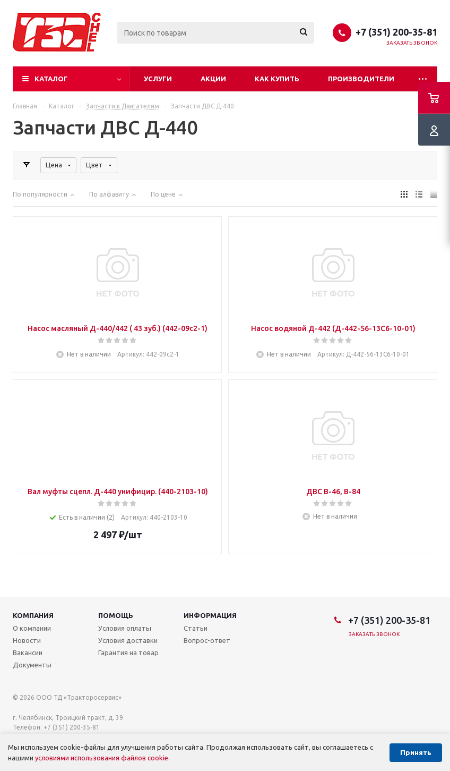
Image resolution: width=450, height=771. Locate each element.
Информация (210, 615)
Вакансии (27, 652)
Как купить (277, 78)
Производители (361, 78)
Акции (213, 78)
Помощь (115, 615)
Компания (33, 615)
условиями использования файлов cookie (101, 757)
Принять (415, 753)
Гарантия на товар (128, 652)
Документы (32, 664)
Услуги (158, 78)
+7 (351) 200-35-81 (396, 32)
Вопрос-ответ (207, 640)
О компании (32, 628)
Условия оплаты (124, 628)
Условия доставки (128, 640)
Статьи (195, 628)
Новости (27, 640)
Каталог (51, 78)
